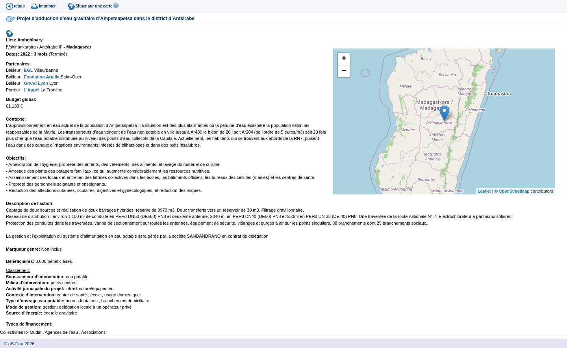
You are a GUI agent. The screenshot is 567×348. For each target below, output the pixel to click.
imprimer (47, 6)
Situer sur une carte (94, 6)
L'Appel (30, 89)
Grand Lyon (35, 83)
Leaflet (484, 191)
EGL (28, 70)
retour (19, 6)
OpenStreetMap (514, 191)
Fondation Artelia (41, 76)
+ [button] (343, 59)
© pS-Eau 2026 (17, 343)
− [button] (343, 71)
